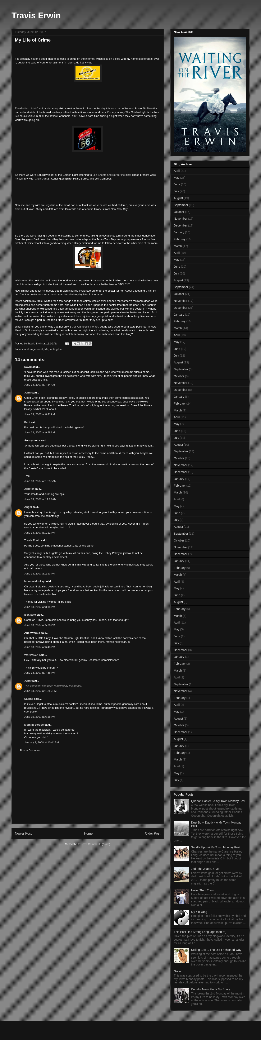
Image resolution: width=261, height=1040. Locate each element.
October (179, 212)
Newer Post (23, 833)
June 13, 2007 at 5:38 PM (39, 625)
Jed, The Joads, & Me (205, 868)
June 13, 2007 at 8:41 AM (39, 414)
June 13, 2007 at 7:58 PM (39, 672)
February (180, 239)
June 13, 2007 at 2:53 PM (39, 573)
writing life (56, 349)
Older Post (152, 833)
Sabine (28, 698)
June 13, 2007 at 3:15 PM (39, 607)
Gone (177, 971)
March (178, 246)
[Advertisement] (87, 791)
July (176, 191)
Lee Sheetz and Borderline (108, 174)
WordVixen (31, 655)
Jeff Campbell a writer (85, 326)
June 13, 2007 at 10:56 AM (40, 481)
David (28, 366)
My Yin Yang (199, 911)
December (180, 225)
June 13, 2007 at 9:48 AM (39, 432)
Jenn (27, 392)
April (177, 170)
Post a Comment (30, 750)
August (178, 198)
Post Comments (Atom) (96, 844)
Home (88, 833)
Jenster (29, 488)
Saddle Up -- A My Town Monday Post (215, 847)
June (177, 184)
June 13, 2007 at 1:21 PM (39, 532)
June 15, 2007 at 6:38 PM (39, 716)
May (176, 177)
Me (46, 349)
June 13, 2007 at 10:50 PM (40, 690)
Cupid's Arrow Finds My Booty (210, 989)
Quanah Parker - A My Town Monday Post (218, 801)
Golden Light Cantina (33, 108)
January (179, 232)
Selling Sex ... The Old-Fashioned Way (216, 949)
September (181, 205)
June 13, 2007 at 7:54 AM (39, 384)
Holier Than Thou (202, 890)
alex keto (30, 614)
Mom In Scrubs (34, 724)
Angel (28, 507)
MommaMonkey (34, 581)
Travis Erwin (36, 15)
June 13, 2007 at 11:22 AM (40, 499)
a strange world (33, 349)
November (180, 218)
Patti (27, 422)
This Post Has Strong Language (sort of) (200, 932)
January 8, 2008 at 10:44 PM (41, 742)
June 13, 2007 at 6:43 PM (39, 647)
